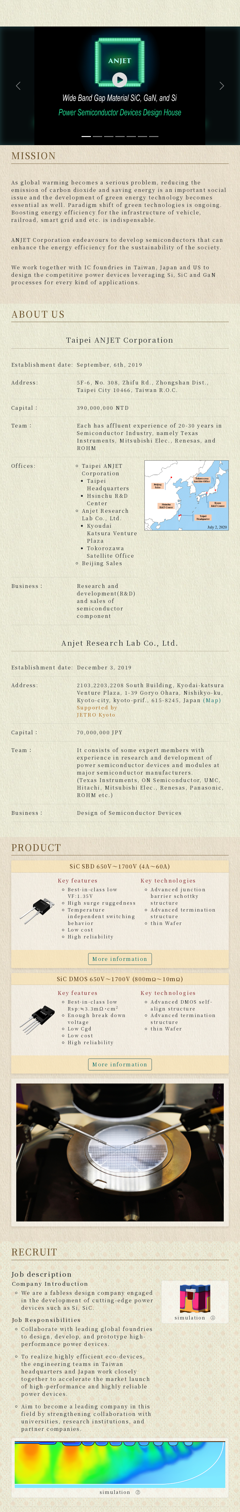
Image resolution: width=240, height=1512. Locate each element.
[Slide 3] (108, 136)
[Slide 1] (86, 136)
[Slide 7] (153, 136)
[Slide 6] (142, 136)
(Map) (212, 700)
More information (120, 958)
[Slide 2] (97, 136)
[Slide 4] (120, 136)
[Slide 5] (131, 136)
